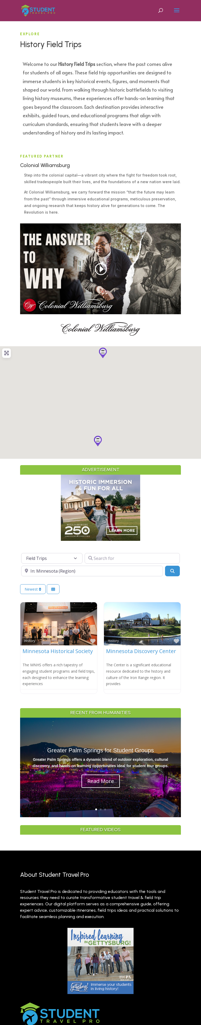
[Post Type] (52, 558)
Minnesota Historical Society (57, 651)
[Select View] (53, 589)
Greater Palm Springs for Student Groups (100, 750)
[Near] (92, 571)
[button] (103, 353)
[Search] (172, 571)
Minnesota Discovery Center (141, 651)
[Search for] (132, 558)
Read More (100, 781)
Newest (33, 589)
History (29, 641)
